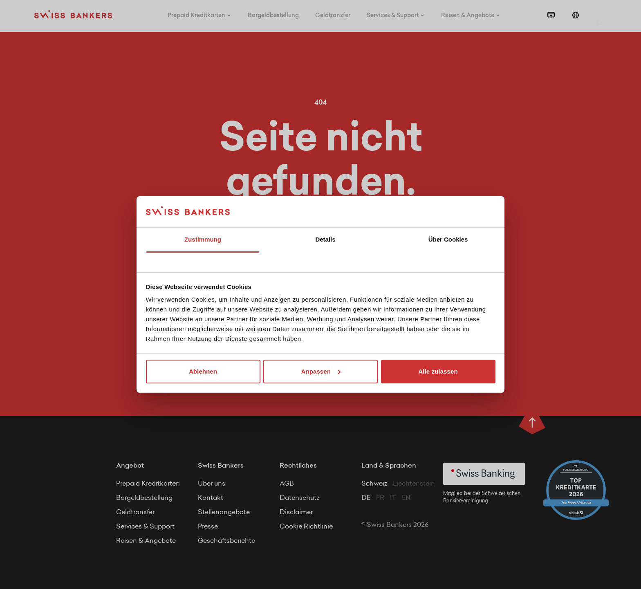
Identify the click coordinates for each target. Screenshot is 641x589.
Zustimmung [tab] (202, 239)
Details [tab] (325, 239)
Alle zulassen (437, 371)
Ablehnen (203, 371)
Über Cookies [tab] (448, 239)
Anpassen (321, 371)
